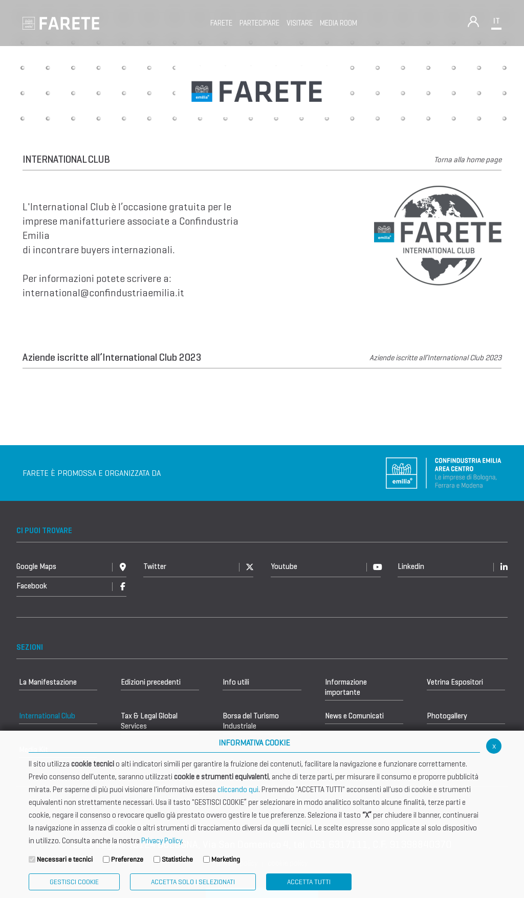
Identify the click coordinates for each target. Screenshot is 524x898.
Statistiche (177, 859)
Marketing (225, 859)
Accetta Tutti (309, 882)
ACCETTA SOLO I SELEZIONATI (193, 882)
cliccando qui (237, 789)
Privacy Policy (161, 840)
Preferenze (127, 859)
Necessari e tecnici (65, 859)
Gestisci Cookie (74, 882)
